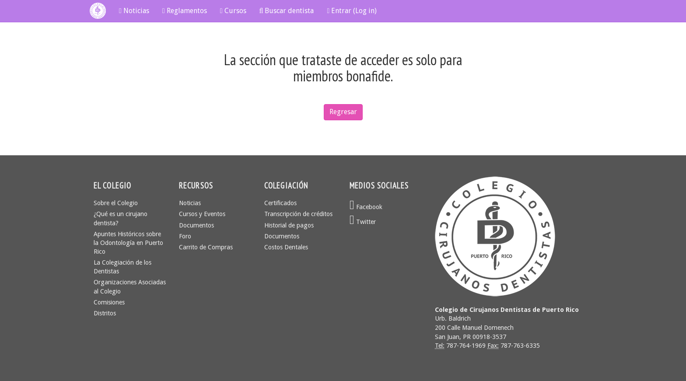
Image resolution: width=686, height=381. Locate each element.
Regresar (343, 112)
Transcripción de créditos (298, 213)
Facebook (366, 206)
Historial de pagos (289, 225)
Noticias (134, 11)
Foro (185, 236)
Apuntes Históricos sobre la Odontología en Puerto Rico (128, 243)
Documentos (196, 225)
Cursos (233, 11)
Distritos (105, 313)
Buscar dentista (286, 11)
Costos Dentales (286, 247)
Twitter (363, 221)
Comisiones (109, 302)
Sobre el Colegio (116, 202)
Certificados (280, 202)
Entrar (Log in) (352, 11)
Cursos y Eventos (202, 213)
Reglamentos (184, 11)
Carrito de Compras (206, 247)
